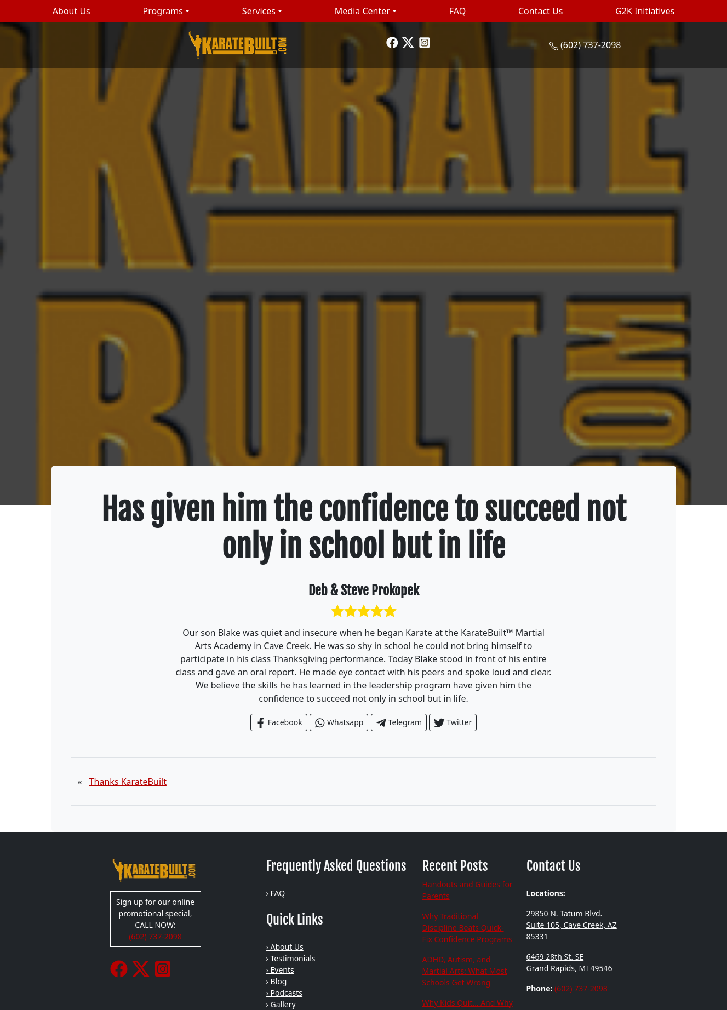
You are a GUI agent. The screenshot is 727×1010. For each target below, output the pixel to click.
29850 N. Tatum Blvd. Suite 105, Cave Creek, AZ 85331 (571, 925)
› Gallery (281, 1004)
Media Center (362, 11)
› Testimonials (291, 958)
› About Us (285, 947)
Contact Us (540, 11)
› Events (280, 970)
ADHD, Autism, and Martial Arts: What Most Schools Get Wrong (464, 971)
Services (259, 11)
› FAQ (275, 893)
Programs (163, 11)
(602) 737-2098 (590, 45)
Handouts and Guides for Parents (467, 890)
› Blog (276, 981)
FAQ (457, 11)
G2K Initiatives (644, 11)
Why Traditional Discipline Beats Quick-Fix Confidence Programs (467, 927)
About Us (71, 11)
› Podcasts (284, 993)
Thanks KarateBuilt (128, 782)
